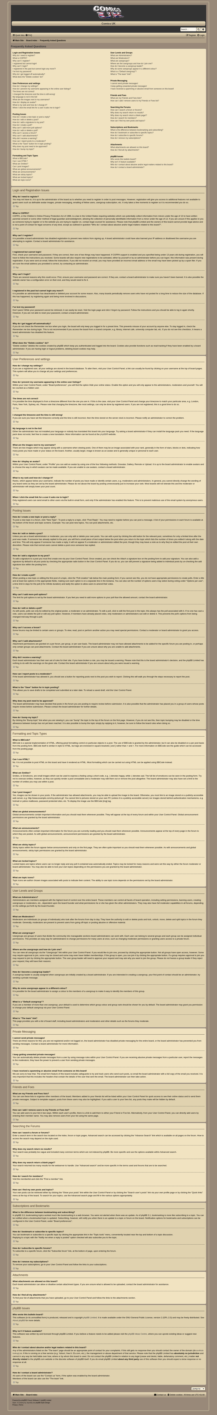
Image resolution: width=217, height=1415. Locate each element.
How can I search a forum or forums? (126, 110)
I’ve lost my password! (22, 71)
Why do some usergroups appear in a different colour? (133, 69)
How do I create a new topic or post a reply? (31, 117)
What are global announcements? (27, 169)
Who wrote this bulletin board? (123, 159)
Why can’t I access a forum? (25, 133)
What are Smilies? (20, 164)
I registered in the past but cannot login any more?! (34, 69)
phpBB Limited (90, 1317)
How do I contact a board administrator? (127, 167)
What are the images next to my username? (31, 99)
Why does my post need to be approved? (30, 146)
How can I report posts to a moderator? (29, 141)
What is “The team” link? (120, 74)
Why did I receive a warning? (25, 138)
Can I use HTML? (20, 161)
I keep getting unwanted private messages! (128, 86)
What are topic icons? (22, 180)
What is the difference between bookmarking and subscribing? (136, 130)
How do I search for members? (123, 118)
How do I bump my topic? (23, 149)
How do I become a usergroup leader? (126, 66)
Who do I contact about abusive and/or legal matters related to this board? (141, 164)
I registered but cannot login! (25, 63)
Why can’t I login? (20, 66)
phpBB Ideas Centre (137, 1334)
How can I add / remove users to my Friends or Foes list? (134, 101)
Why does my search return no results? (127, 113)
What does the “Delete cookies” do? (28, 77)
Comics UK (108, 23)
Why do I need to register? (24, 55)
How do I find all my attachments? (124, 150)
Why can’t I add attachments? (25, 136)
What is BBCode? (20, 158)
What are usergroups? (119, 61)
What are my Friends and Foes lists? (126, 98)
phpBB (103, 434)
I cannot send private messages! (124, 83)
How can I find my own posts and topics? (127, 121)
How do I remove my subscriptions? (125, 138)
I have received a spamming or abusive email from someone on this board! (142, 89)
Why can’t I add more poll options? (27, 128)
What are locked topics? (23, 177)
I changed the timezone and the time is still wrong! (34, 94)
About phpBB (19, 1320)
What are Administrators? (121, 55)
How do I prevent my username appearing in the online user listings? (42, 89)
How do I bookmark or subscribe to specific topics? (131, 133)
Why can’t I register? (21, 61)
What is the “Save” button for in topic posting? (32, 144)
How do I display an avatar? (24, 102)
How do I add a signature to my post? (28, 122)
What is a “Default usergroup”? (123, 71)
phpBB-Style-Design (43, 1403)
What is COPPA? (20, 58)
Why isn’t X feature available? (123, 162)
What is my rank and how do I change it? (30, 105)
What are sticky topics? (22, 174)
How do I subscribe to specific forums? (126, 135)
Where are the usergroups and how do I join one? (131, 63)
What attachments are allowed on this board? (129, 147)
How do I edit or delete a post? (26, 120)
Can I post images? (21, 166)
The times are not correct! (24, 91)
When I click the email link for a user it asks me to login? (36, 108)
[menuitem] (28, 35)
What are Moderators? (119, 58)
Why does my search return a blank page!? (128, 115)
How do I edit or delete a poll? (25, 130)
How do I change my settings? (25, 86)
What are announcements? (24, 172)
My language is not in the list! (25, 97)
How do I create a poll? (22, 125)
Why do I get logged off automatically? (29, 74)
